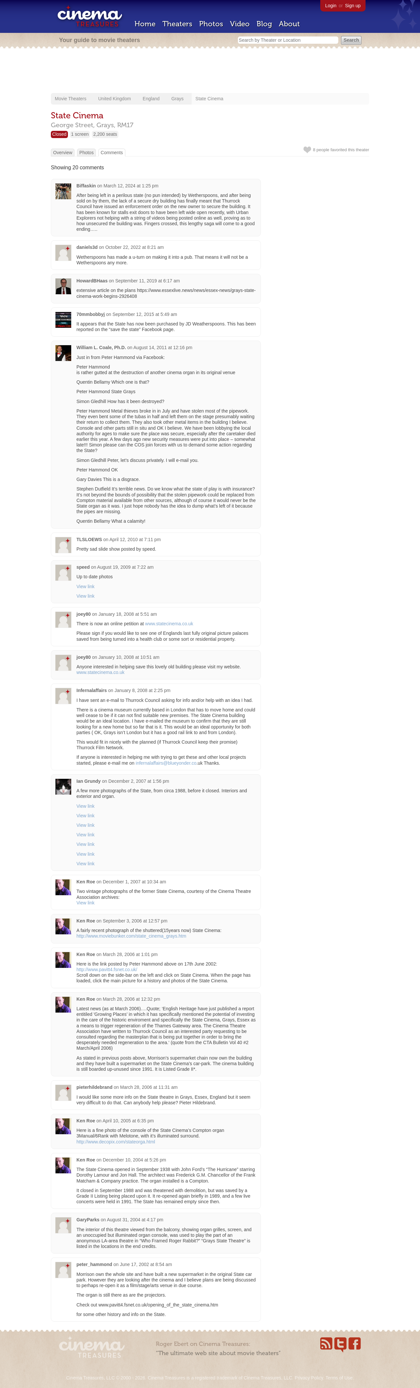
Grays (177, 98)
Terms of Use (339, 1377)
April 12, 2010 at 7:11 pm (134, 539)
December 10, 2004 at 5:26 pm (134, 1159)
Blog (264, 23)
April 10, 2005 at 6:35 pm (128, 1120)
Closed (59, 134)
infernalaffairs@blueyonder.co (166, 763)
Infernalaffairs (91, 690)
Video (240, 23)
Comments (112, 152)
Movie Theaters (70, 98)
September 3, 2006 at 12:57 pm (135, 920)
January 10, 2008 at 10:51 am (128, 657)
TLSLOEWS (89, 539)
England (151, 98)
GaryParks (87, 1219)
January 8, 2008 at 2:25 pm (142, 690)
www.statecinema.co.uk (169, 623)
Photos (211, 23)
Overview (62, 152)
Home (145, 23)
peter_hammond (94, 1264)
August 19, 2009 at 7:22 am (125, 567)
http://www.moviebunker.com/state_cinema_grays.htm (131, 936)
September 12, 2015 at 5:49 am (145, 314)
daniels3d (87, 247)
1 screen (80, 134)
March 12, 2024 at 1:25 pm (130, 185)
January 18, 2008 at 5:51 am (127, 614)
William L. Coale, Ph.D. (101, 347)
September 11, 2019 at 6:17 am (147, 280)
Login (330, 5)
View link (85, 586)
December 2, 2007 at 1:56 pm (138, 781)
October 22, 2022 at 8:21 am (134, 247)
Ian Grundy (88, 781)
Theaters (177, 23)
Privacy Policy (309, 1377)
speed (83, 567)
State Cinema (209, 98)
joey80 (83, 614)
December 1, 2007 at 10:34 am (134, 881)
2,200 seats (105, 134)
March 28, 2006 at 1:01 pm (130, 954)
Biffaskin (86, 185)
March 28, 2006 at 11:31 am (149, 1087)
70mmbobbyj (90, 314)
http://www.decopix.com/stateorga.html (115, 1141)
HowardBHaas (92, 280)
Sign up (353, 5)
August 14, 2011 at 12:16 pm (162, 347)
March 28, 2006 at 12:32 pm (131, 999)
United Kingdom (114, 98)
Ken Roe (85, 881)
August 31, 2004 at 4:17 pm (135, 1219)
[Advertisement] (210, 71)
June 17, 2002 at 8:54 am (146, 1264)
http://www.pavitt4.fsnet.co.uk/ (106, 969)
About (289, 23)
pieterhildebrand (94, 1087)
